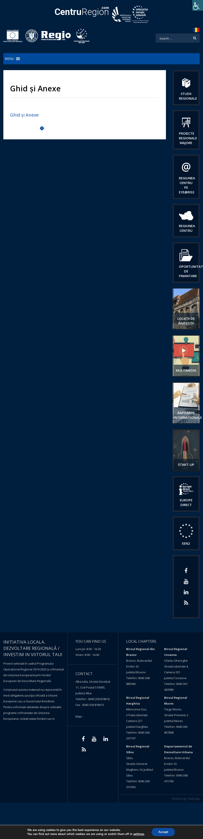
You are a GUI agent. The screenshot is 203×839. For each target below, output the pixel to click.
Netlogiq (194, 799)
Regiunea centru (187, 228)
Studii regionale (188, 95)
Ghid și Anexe (24, 115)
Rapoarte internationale (188, 415)
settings (138, 834)
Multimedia (186, 370)
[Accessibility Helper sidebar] (197, 5)
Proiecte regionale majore (188, 138)
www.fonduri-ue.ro (42, 719)
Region (81, 12)
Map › (79, 716)
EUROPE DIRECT (186, 502)
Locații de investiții (186, 320)
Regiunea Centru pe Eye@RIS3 (187, 185)
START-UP (186, 464)
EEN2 (186, 543)
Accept (163, 832)
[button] (9, 58)
